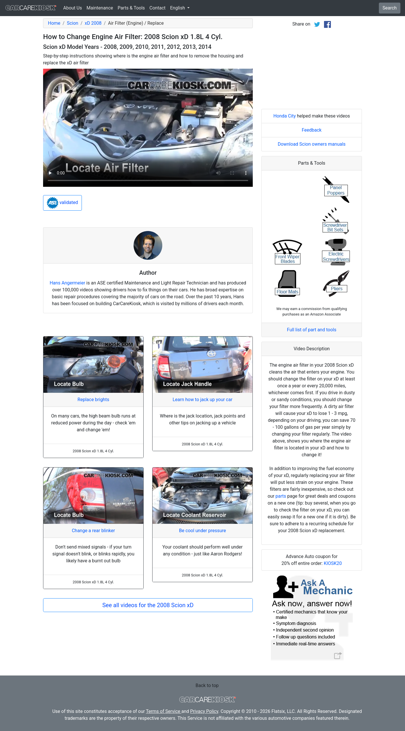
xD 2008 (93, 23)
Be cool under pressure (202, 530)
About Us (72, 8)
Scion (72, 23)
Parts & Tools (131, 8)
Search (390, 8)
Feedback (312, 130)
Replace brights (93, 399)
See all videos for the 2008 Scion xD (148, 605)
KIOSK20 (333, 563)
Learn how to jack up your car (202, 399)
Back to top (207, 685)
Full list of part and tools (311, 329)
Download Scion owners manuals (312, 144)
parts (280, 496)
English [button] (178, 8)
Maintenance (99, 8)
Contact (157, 8)
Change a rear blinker (93, 530)
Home (54, 23)
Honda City (284, 116)
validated (62, 203)
